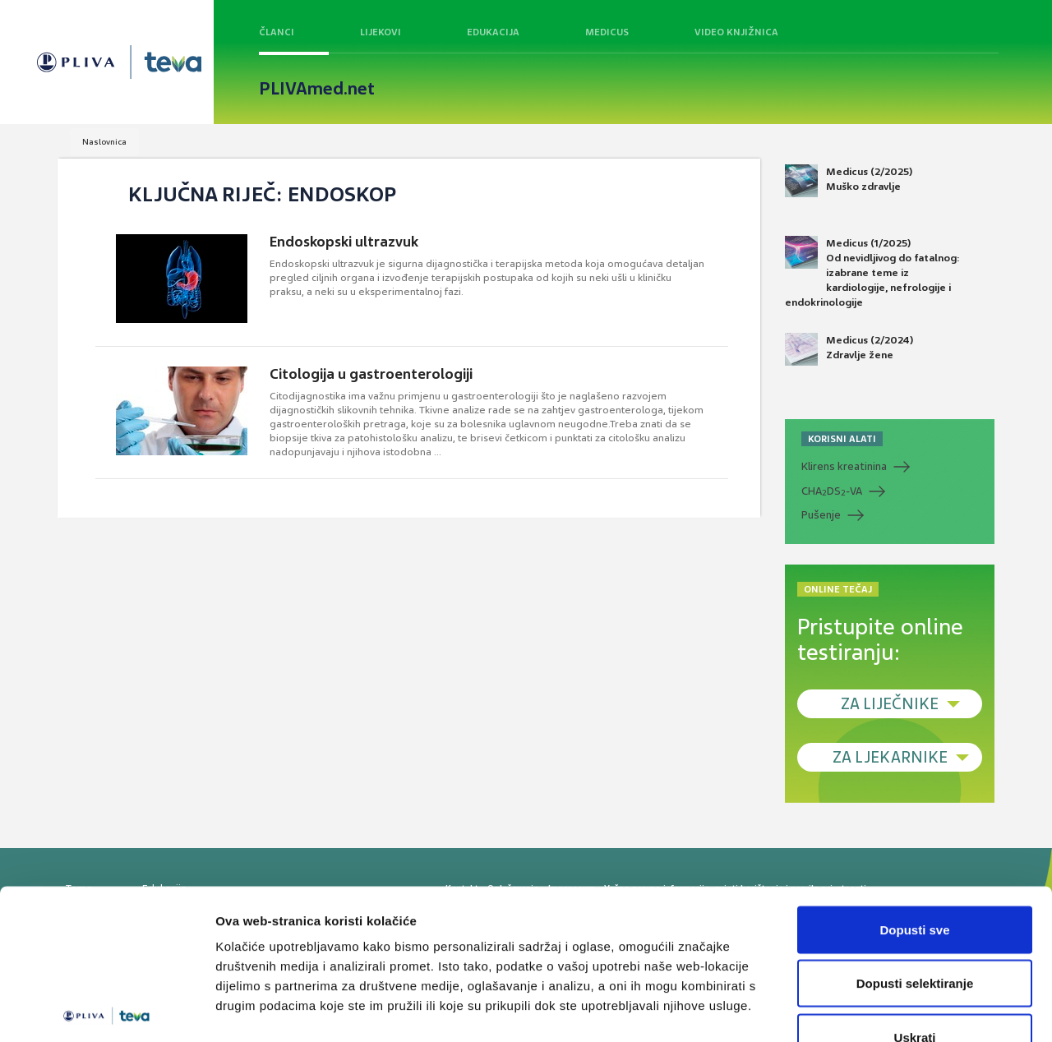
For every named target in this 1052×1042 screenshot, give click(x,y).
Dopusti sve (914, 826)
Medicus (607, 32)
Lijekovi (380, 32)
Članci (276, 32)
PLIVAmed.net (317, 88)
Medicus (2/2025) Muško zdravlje (848, 180)
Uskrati (915, 934)
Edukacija (493, 32)
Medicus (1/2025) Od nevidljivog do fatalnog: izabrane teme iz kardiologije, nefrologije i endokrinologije (872, 273)
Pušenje (821, 515)
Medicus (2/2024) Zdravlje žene (849, 349)
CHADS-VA (831, 491)
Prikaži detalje (851, 1010)
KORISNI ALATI (842, 439)
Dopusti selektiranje (915, 881)
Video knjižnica (736, 32)
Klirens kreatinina (844, 466)
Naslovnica (104, 141)
